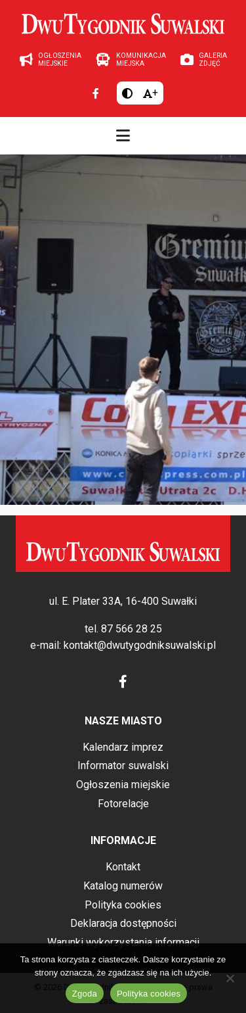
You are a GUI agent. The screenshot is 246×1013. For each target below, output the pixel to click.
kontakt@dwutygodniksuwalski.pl (140, 645)
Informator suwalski (123, 765)
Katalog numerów (123, 886)
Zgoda (84, 994)
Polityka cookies (123, 905)
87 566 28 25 (131, 629)
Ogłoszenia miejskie (123, 784)
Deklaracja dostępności (123, 923)
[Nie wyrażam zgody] (229, 978)
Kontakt (123, 866)
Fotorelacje (123, 803)
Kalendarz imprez (123, 747)
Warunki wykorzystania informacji (123, 942)
